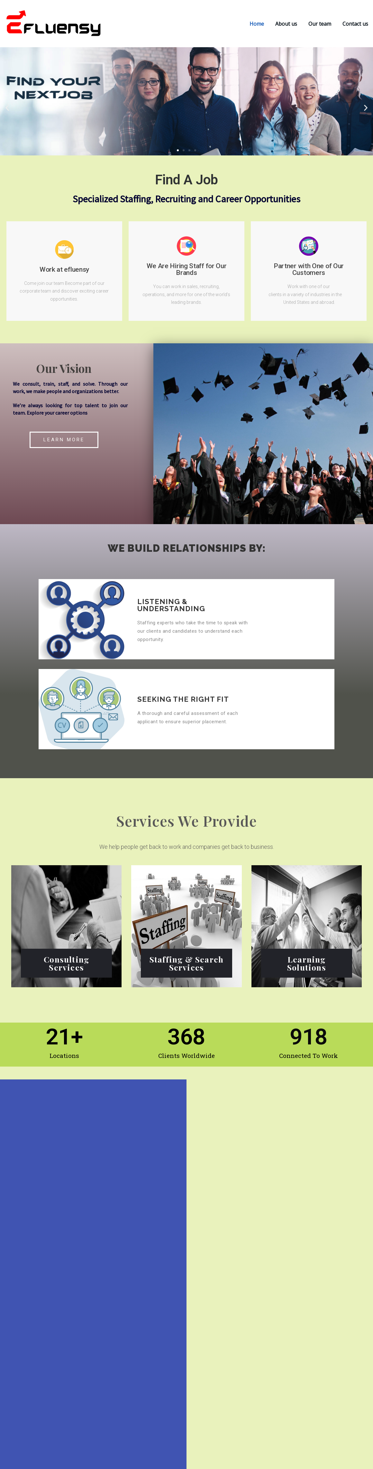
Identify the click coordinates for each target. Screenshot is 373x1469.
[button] (7, 108)
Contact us (355, 23)
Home (257, 23)
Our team (319, 23)
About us (286, 23)
